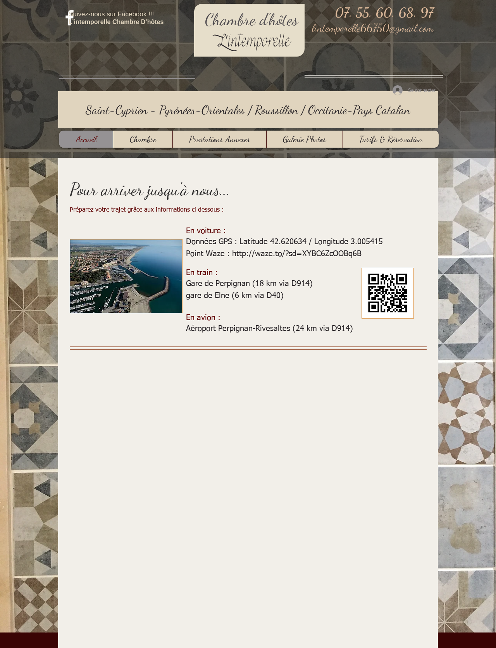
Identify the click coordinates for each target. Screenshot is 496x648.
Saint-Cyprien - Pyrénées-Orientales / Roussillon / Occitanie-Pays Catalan (248, 109)
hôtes (283, 19)
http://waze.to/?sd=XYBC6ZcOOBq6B (297, 254)
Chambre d (236, 19)
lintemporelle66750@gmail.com (373, 27)
